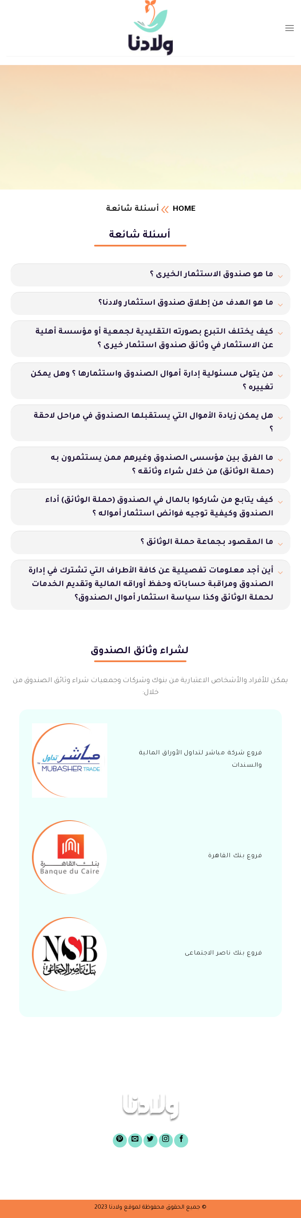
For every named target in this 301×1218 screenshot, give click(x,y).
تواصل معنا (100, 1182)
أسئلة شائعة (215, 1182)
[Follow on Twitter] (150, 1140)
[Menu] (289, 27)
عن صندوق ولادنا (211, 1169)
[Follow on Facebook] (181, 1140)
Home (183, 209)
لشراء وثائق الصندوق (69, 1169)
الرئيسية (268, 1169)
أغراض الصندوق (144, 1169)
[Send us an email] (135, 1140)
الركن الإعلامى (156, 1182)
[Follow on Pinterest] (120, 1140)
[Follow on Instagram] (166, 1140)
